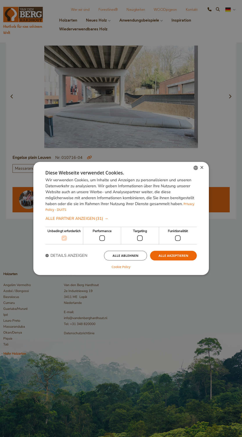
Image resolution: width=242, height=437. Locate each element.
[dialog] (121, 218)
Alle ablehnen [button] (125, 255)
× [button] (201, 167)
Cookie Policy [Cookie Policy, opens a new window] (121, 267)
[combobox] (196, 168)
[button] (121, 219)
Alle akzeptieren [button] (173, 255)
